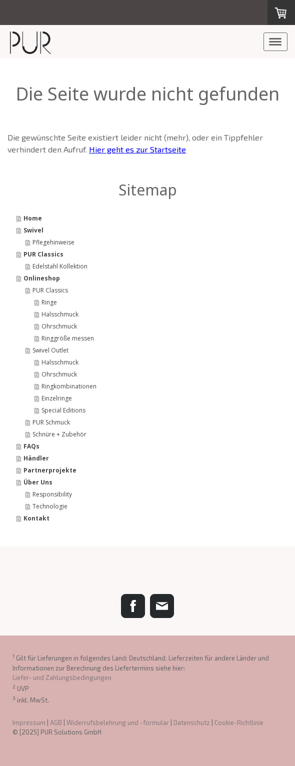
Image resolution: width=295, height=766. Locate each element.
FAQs (32, 446)
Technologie (50, 506)
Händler (36, 458)
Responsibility (52, 494)
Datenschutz (192, 722)
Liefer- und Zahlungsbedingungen (62, 678)
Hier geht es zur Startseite (137, 149)
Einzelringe (57, 398)
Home (33, 218)
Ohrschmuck (59, 326)
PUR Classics (44, 254)
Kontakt (37, 518)
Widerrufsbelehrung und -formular (117, 722)
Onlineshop (42, 278)
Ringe (49, 302)
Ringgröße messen (68, 338)
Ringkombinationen (69, 386)
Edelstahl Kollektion (60, 266)
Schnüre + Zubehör (59, 434)
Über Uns (38, 482)
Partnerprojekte (50, 470)
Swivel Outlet (50, 350)
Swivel (34, 230)
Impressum (29, 722)
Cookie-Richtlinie (239, 722)
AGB (56, 722)
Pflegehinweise (53, 242)
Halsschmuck (60, 314)
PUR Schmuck (51, 422)
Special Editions (64, 410)
